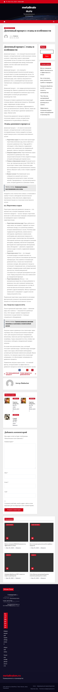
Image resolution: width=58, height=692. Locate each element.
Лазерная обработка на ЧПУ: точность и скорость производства (15, 575)
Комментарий (9, 441)
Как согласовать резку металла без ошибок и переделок (46, 80)
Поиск (43, 47)
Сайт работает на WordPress (10, 686)
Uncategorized (9, 524)
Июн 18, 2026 (10, 578)
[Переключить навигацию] (53, 21)
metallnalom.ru (12, 675)
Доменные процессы (9, 28)
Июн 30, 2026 (10, 548)
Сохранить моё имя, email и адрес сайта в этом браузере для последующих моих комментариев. (19, 504)
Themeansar (6, 688)
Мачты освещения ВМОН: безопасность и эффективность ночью (15, 544)
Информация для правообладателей (6, 637)
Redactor (15, 36)
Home (34, 686)
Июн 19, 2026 (35, 548)
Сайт (5, 492)
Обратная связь (5, 650)
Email (6, 482)
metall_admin (16, 410)
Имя (6, 473)
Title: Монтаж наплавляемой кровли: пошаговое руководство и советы (46, 100)
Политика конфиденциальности (46, 688)
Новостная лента (35, 524)
